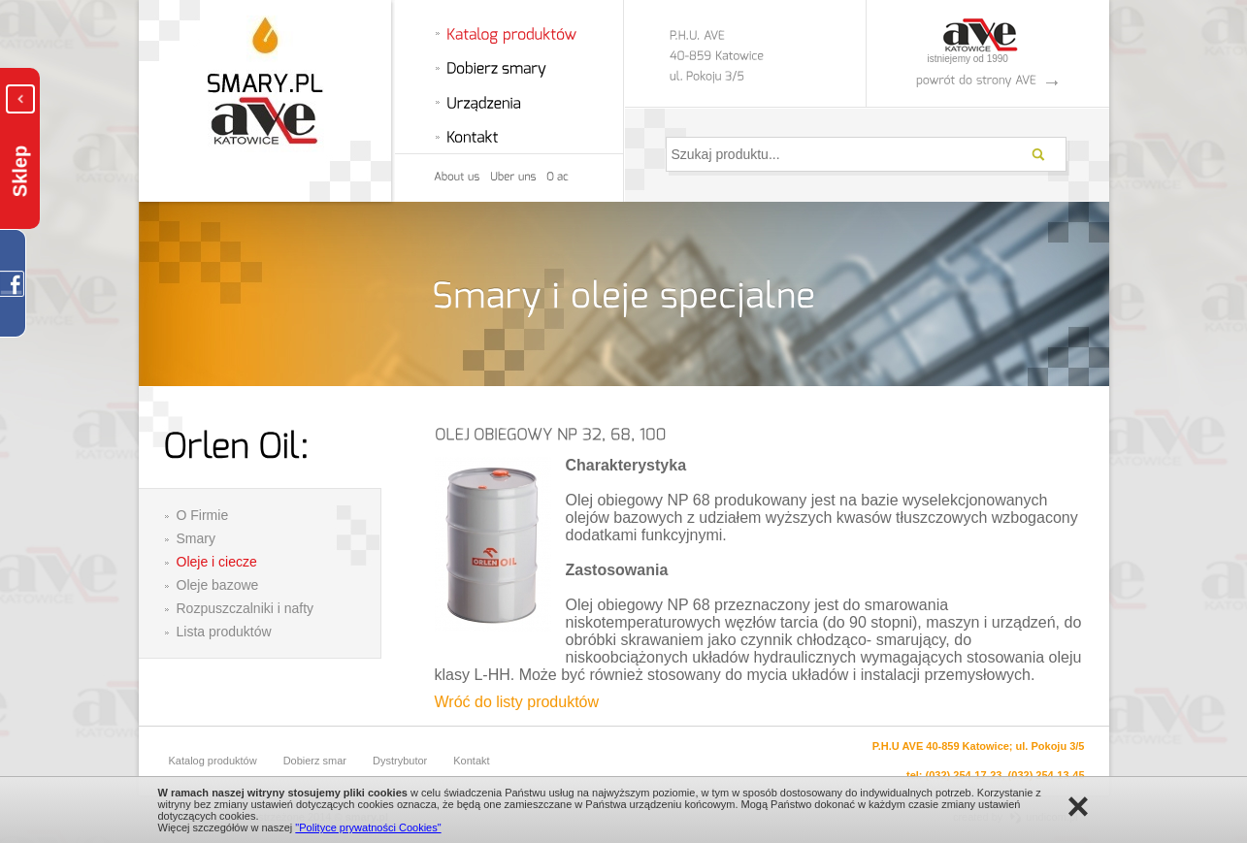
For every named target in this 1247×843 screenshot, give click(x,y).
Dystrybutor (400, 760)
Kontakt (471, 760)
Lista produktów (224, 631)
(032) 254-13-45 (1046, 775)
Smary (196, 538)
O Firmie (203, 515)
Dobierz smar (314, 760)
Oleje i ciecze (217, 561)
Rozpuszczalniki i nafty (245, 608)
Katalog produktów (213, 760)
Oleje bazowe (218, 585)
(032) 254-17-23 (964, 775)
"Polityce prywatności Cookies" (368, 827)
